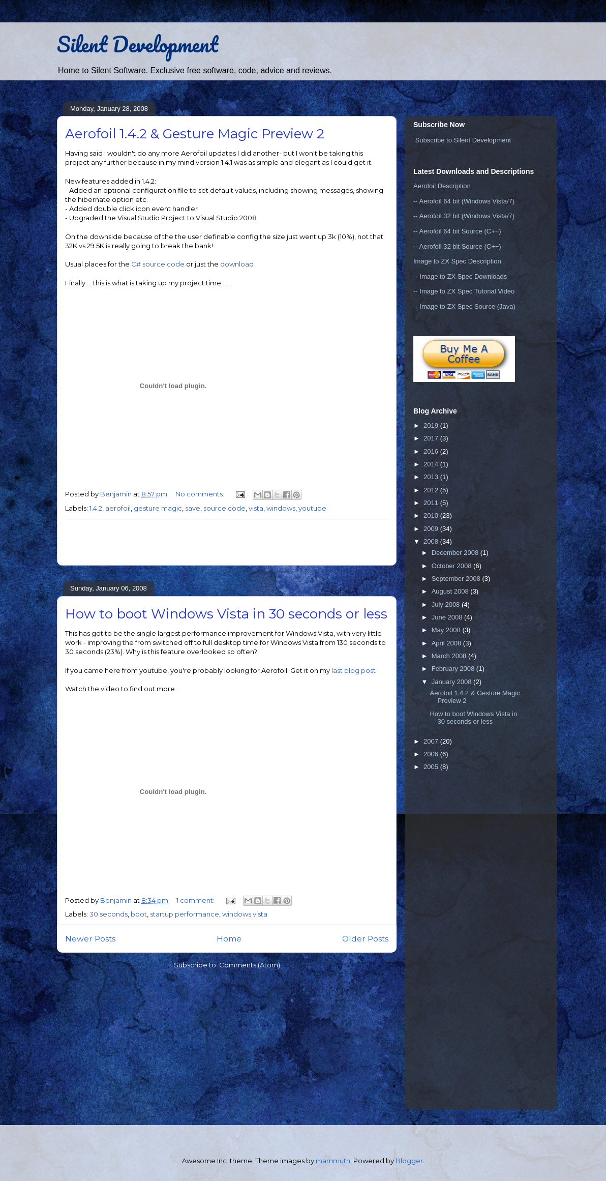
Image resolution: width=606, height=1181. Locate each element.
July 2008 (447, 604)
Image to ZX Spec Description (457, 261)
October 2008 (452, 566)
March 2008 (450, 656)
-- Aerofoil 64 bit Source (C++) (457, 231)
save (192, 508)
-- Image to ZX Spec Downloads (460, 276)
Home (229, 938)
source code (224, 508)
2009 (431, 529)
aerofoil (118, 508)
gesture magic (158, 508)
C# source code (158, 264)
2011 (431, 503)
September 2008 (457, 578)
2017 (431, 438)
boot (139, 914)
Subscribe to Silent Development (463, 140)
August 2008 (451, 591)
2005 (431, 767)
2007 (431, 741)
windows (280, 508)
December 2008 (456, 552)
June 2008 (448, 617)
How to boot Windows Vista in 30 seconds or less (226, 614)
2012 (431, 490)
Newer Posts (90, 938)
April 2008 (447, 643)
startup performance (184, 914)
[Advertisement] (227, 542)
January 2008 (452, 682)
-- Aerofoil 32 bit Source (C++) (457, 246)
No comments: (200, 494)
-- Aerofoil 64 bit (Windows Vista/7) (463, 201)
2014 (431, 464)
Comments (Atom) (249, 965)
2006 (431, 754)
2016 (431, 451)
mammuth (333, 1161)
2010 (431, 515)
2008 (431, 541)
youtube (312, 508)
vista (256, 508)
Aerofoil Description (442, 186)
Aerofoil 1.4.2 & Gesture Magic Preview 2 (194, 134)
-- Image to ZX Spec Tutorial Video (463, 291)
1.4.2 (95, 508)
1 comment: (196, 900)
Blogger (409, 1161)
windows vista (244, 914)
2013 (431, 477)
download (237, 264)
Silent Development (137, 44)
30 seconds (108, 914)
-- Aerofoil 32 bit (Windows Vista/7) (463, 216)
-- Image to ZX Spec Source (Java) (464, 306)
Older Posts (365, 938)
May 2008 (447, 630)
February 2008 (454, 668)
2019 (431, 425)
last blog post (353, 670)
